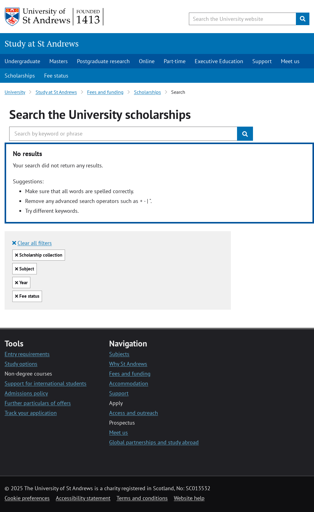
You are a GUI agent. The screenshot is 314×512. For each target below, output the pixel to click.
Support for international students (45, 383)
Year (21, 283)
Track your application (31, 412)
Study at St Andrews (42, 43)
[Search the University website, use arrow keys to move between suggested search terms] (242, 19)
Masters (58, 61)
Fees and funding (105, 92)
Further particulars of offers (38, 403)
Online (147, 61)
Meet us (290, 61)
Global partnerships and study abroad (154, 442)
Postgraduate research (103, 61)
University (15, 92)
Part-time (175, 61)
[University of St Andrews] (54, 17)
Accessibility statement (83, 498)
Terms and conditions (142, 498)
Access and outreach (133, 412)
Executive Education (219, 61)
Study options (21, 363)
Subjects (119, 353)
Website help (189, 498)
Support (262, 61)
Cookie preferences (27, 498)
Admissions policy (26, 393)
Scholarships (20, 75)
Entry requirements (27, 353)
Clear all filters (32, 242)
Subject (24, 269)
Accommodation (128, 383)
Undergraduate (22, 61)
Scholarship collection (38, 256)
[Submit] (302, 19)
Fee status (56, 75)
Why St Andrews (128, 363)
